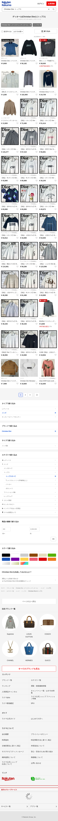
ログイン (40, 4)
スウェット (23, 58)
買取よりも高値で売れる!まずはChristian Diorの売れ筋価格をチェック (29, 580)
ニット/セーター (43, 58)
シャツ (3, 89)
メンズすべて (30, 468)
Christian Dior (29, 431)
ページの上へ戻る (29, 601)
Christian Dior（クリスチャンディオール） (16, 25)
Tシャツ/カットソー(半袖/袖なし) (29, 118)
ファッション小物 (30, 492)
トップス (37, 25)
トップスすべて (31, 476)
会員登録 (51, 4)
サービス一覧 (6, 806)
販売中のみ (6, 31)
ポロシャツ (4, 58)
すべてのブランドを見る (29, 669)
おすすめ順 (18, 31)
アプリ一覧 (34, 806)
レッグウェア (30, 496)
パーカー (31, 484)
